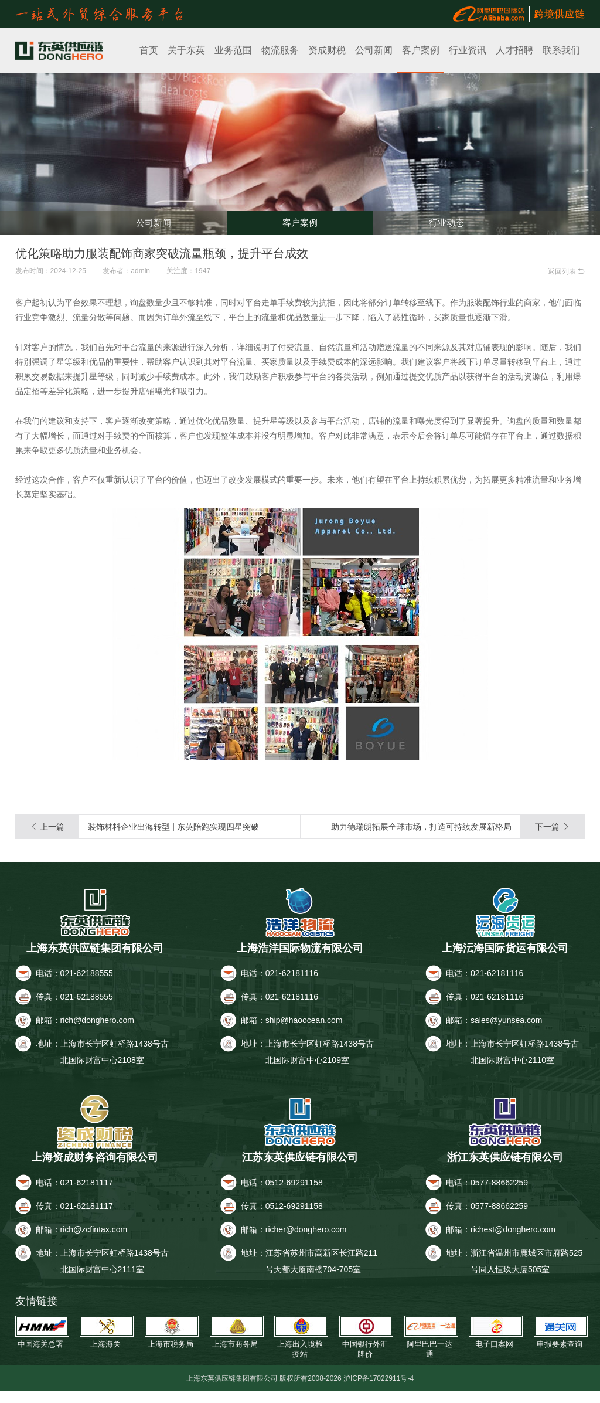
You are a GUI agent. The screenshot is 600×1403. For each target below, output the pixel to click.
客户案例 (420, 50)
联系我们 (561, 50)
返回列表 (566, 271)
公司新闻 (374, 50)
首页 (148, 50)
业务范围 (233, 50)
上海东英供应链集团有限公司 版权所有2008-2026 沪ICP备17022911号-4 (300, 1390)
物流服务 (280, 50)
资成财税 (327, 50)
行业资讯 (467, 50)
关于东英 (186, 50)
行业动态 (446, 218)
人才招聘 (514, 50)
